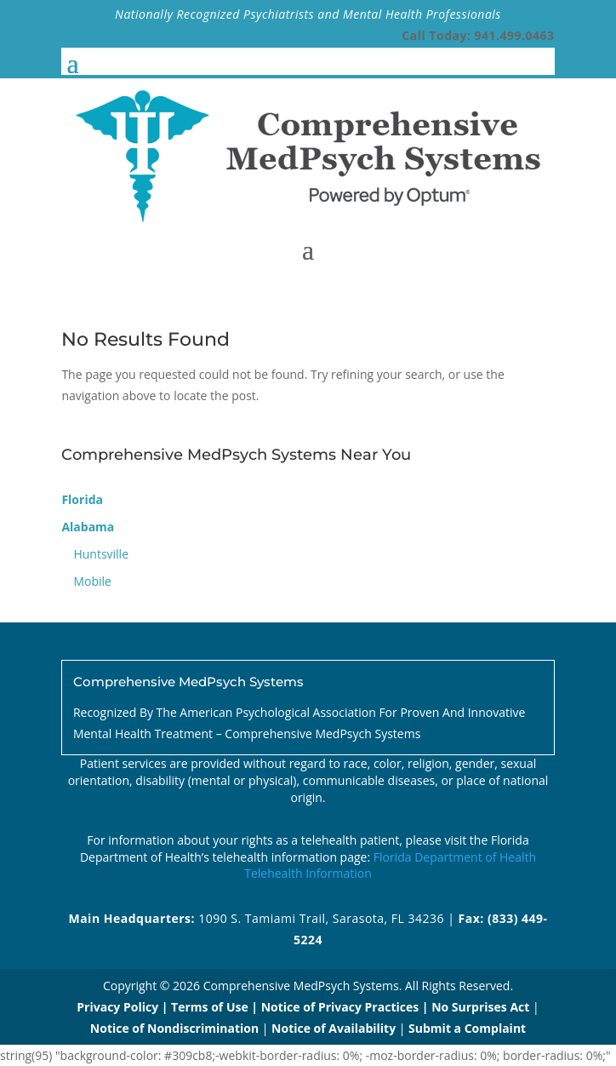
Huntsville (100, 554)
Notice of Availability (335, 1028)
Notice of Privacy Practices (340, 1007)
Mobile (92, 581)
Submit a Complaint (467, 1028)
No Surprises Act (480, 1007)
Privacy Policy (117, 1007)
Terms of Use (209, 1007)
